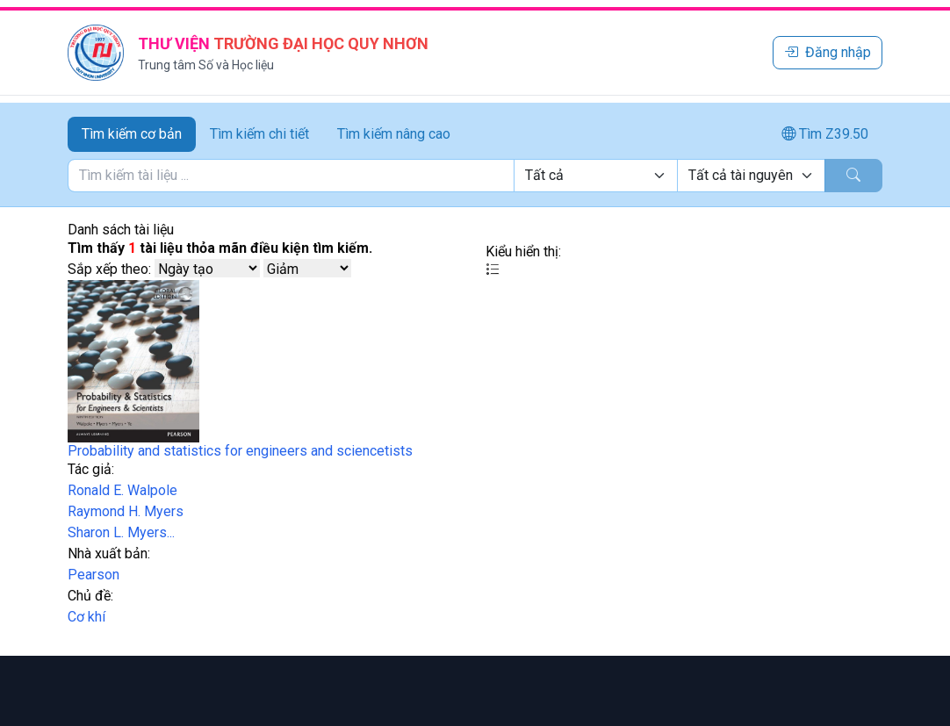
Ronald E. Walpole (122, 490)
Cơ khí (86, 616)
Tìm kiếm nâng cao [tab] (393, 134)
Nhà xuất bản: (109, 553)
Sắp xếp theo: (109, 269)
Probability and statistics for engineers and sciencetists (240, 450)
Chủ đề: (90, 595)
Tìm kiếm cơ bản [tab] (132, 134)
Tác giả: (91, 469)
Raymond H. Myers (126, 511)
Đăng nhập (827, 52)
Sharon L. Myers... (121, 532)
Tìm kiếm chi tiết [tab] (259, 134)
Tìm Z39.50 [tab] (824, 134)
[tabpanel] (475, 175)
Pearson (93, 574)
